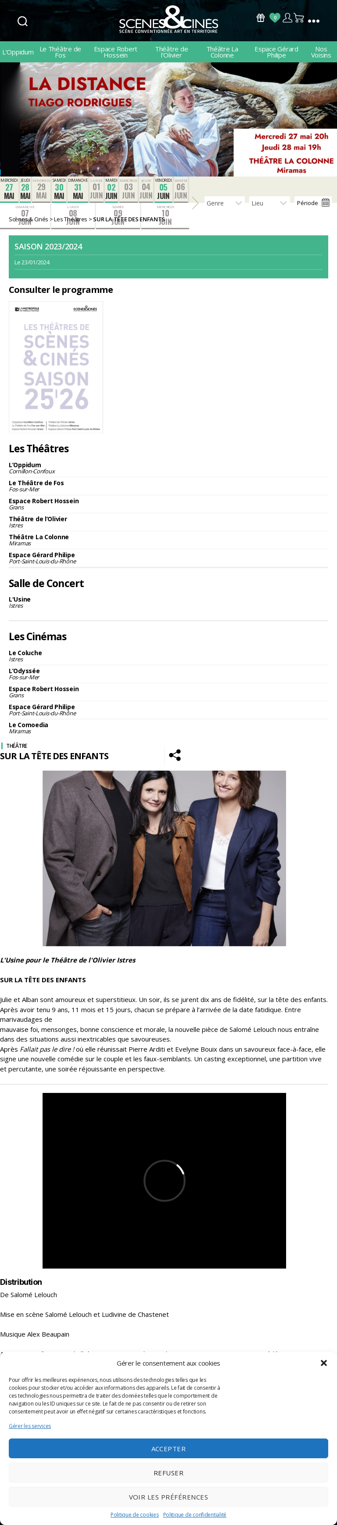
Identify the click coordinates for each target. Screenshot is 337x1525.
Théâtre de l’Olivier (171, 51)
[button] (323, 1363)
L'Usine (168, 602)
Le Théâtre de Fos (60, 51)
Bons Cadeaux (261, 17)
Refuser (169, 1472)
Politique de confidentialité (194, 1514)
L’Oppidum (18, 51)
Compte (287, 17)
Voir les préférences (168, 1497)
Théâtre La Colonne (222, 51)
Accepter (168, 1448)
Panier (299, 17)
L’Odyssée (168, 674)
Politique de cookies (135, 1514)
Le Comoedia (168, 728)
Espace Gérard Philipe (276, 51)
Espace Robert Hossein (116, 51)
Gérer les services (30, 1426)
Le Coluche (168, 656)
